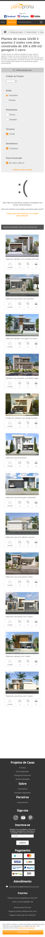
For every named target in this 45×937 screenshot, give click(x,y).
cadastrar (22, 843)
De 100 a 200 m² (15, 163)
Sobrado (11, 119)
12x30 (10, 134)
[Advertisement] (22, 732)
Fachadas (12, 95)
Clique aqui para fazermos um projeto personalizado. (22, 214)
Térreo (10, 115)
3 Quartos (12, 148)
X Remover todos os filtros (22, 170)
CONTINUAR (23, 932)
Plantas (10, 100)
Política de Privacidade (26, 928)
